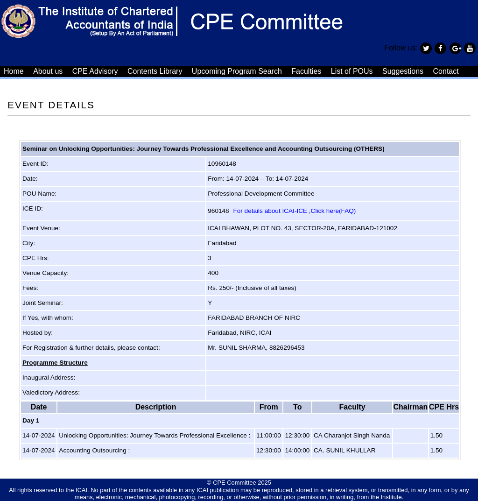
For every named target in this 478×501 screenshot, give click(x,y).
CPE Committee (234, 482)
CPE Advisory (95, 71)
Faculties (306, 71)
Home (14, 71)
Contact (446, 71)
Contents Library (154, 71)
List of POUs (352, 71)
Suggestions (402, 71)
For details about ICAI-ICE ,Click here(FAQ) (294, 210)
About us (48, 71)
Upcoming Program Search (237, 71)
